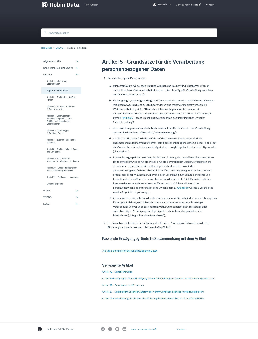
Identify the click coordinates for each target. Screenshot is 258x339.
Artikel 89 (127, 117)
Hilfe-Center (91, 4)
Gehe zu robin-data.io (143, 329)
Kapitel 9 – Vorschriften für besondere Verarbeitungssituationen (63, 159)
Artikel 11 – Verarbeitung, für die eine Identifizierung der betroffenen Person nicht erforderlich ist (153, 298)
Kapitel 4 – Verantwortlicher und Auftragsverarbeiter (61, 107)
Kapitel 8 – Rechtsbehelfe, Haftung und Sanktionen (62, 150)
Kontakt (181, 329)
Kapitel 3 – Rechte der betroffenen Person (62, 98)
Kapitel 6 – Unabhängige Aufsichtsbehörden (58, 131)
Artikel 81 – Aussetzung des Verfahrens (123, 285)
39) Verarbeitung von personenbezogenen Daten (129, 250)
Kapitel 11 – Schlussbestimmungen (62, 177)
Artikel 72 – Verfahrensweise (117, 271)
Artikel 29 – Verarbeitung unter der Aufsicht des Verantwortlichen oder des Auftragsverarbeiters (153, 291)
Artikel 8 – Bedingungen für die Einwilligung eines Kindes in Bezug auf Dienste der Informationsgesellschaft (158, 278)
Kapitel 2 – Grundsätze (57, 90)
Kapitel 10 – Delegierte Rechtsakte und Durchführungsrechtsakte (62, 169)
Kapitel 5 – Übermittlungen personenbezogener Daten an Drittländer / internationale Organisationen (60, 120)
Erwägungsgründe (55, 184)
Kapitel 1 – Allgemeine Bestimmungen (57, 82)
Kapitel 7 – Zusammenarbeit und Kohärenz (61, 141)
